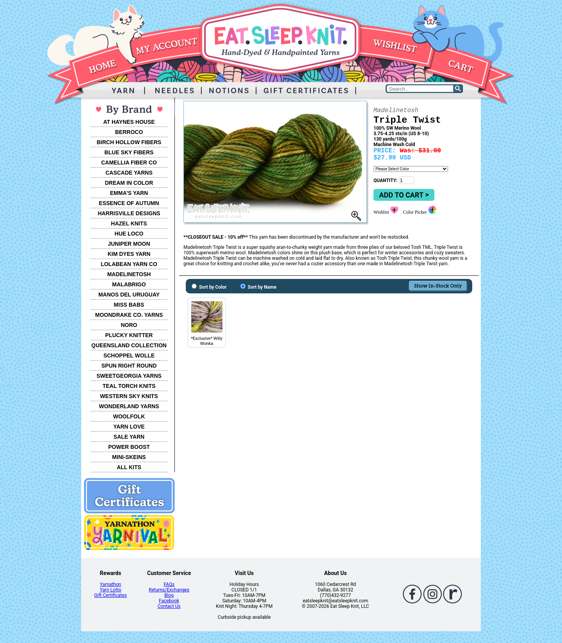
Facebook (169, 601)
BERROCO (129, 132)
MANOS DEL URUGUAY (129, 294)
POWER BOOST (129, 447)
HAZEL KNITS (129, 223)
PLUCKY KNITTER (129, 335)
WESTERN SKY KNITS (129, 396)
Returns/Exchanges (169, 590)
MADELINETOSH (129, 274)
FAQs (169, 584)
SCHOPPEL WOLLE (129, 355)
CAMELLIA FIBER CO (129, 162)
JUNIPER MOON (129, 244)
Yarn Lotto (110, 590)
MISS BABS (129, 305)
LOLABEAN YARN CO (129, 264)
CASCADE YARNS (129, 173)
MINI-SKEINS (129, 457)
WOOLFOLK (129, 416)
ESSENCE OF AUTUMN (129, 203)
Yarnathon (110, 584)
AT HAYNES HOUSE (129, 122)
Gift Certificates (110, 595)
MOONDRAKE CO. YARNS (129, 315)
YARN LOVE (128, 426)
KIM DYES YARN (129, 254)
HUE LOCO (129, 233)
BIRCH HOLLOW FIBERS (129, 142)
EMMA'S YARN (129, 193)
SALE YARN (129, 437)
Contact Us (169, 606)
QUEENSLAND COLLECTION (129, 345)
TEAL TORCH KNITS (129, 386)
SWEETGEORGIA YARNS (129, 376)
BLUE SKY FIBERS (129, 152)
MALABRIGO (129, 284)
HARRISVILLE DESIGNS (129, 213)
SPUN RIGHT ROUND (129, 366)
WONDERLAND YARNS (129, 406)
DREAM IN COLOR (129, 183)
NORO (129, 325)
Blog (169, 595)
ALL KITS (129, 467)
